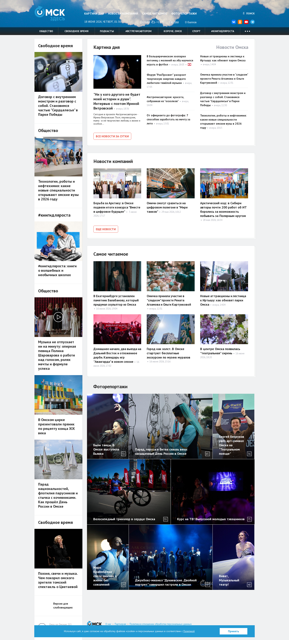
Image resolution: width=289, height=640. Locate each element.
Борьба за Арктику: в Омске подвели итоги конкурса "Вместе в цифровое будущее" (116, 206)
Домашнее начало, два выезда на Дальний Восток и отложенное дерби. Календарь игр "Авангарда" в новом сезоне (116, 353)
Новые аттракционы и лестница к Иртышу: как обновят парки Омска (218, 299)
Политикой (189, 631)
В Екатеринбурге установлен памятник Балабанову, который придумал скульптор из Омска (116, 299)
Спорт (196, 31)
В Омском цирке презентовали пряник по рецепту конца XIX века (56, 426)
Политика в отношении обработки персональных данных (161, 624)
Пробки (174, 22)
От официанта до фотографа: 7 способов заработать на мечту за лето (168, 119)
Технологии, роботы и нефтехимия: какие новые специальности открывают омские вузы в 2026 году (58, 190)
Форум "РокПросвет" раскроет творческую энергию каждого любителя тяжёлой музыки (166, 79)
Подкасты (107, 31)
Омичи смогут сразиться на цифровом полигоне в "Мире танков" (168, 206)
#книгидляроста (222, 31)
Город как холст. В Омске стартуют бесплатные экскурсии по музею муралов (168, 351)
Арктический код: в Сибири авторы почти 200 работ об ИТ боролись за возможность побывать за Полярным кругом (223, 208)
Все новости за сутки (112, 136)
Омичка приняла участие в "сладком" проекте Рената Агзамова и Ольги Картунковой (224, 78)
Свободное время (76, 31)
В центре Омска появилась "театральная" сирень (220, 349)
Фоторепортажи (184, 13)
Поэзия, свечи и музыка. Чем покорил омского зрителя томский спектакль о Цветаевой (58, 580)
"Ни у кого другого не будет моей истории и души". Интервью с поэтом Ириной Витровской (116, 101)
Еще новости (106, 228)
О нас (108, 624)
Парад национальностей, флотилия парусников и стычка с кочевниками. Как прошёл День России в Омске (58, 495)
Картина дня (94, 13)
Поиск (249, 13)
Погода (145, 22)
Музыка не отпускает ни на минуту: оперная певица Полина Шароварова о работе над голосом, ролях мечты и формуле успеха (57, 355)
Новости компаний (123, 13)
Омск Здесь (52, 15)
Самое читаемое (154, 13)
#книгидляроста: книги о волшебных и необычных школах (57, 270)
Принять (233, 631)
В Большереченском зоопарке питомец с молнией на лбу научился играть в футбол (170, 60)
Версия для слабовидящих (63, 605)
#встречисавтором (139, 31)
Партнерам (120, 624)
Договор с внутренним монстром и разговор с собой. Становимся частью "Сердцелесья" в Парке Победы (58, 105)
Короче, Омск (173, 31)
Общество (46, 31)
